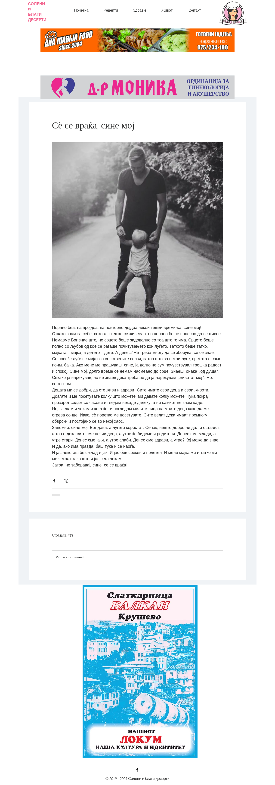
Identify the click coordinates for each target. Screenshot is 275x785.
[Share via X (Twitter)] (65, 481)
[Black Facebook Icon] (137, 770)
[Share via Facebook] (54, 481)
